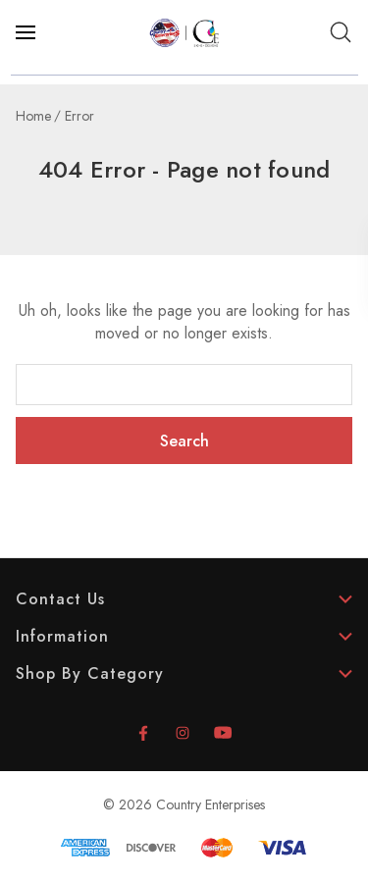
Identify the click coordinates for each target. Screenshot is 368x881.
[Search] (340, 32)
